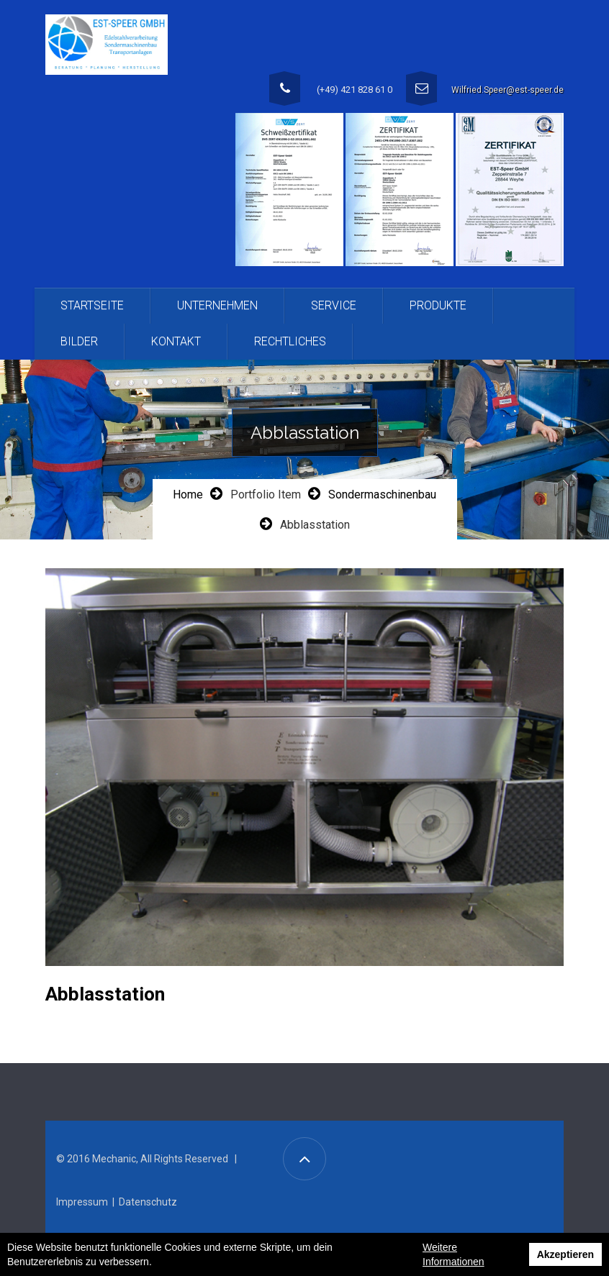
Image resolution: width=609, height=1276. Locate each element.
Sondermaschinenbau (382, 494)
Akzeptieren (565, 1254)
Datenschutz (148, 1202)
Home (188, 494)
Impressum (82, 1202)
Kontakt (176, 341)
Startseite (92, 305)
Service (333, 305)
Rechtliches (290, 341)
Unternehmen (217, 305)
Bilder (79, 341)
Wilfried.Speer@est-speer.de (507, 90)
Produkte (438, 305)
